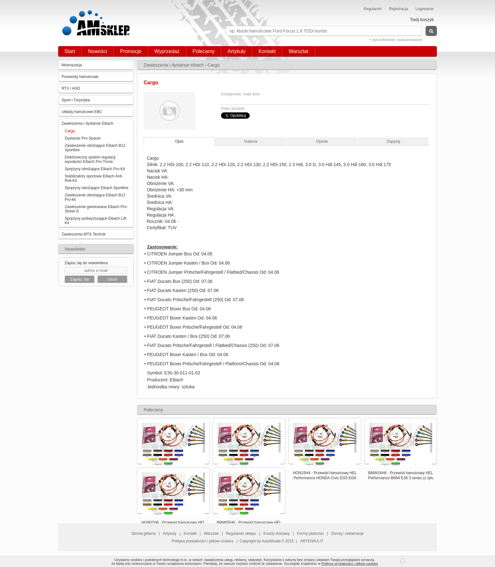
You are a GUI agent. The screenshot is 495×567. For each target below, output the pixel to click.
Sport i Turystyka (76, 100)
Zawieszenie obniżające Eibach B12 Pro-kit (95, 197)
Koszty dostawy (276, 533)
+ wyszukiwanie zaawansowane (395, 40)
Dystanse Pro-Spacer (83, 138)
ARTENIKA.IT (311, 541)
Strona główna (143, 533)
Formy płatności (310, 533)
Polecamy (204, 51)
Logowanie (424, 9)
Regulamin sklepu (241, 533)
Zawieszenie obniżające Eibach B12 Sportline (95, 147)
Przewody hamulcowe (80, 77)
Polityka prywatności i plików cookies (202, 541)
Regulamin (373, 9)
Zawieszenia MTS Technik (83, 234)
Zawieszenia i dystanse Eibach (87, 123)
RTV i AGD (71, 88)
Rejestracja (398, 9)
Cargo (70, 131)
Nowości (97, 51)
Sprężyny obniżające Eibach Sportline (96, 188)
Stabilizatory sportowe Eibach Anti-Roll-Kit (94, 178)
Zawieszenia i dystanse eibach (174, 65)
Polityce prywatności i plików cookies (349, 563)
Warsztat (298, 51)
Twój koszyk (422, 19)
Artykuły (237, 51)
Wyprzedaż (167, 51)
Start (69, 51)
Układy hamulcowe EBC (82, 112)
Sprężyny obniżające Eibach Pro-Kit (95, 169)
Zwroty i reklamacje (347, 533)
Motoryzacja (72, 65)
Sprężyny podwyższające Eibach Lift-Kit (96, 220)
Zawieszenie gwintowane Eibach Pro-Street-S (96, 209)
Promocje (130, 51)
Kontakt (267, 51)
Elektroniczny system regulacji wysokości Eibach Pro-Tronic (90, 159)
